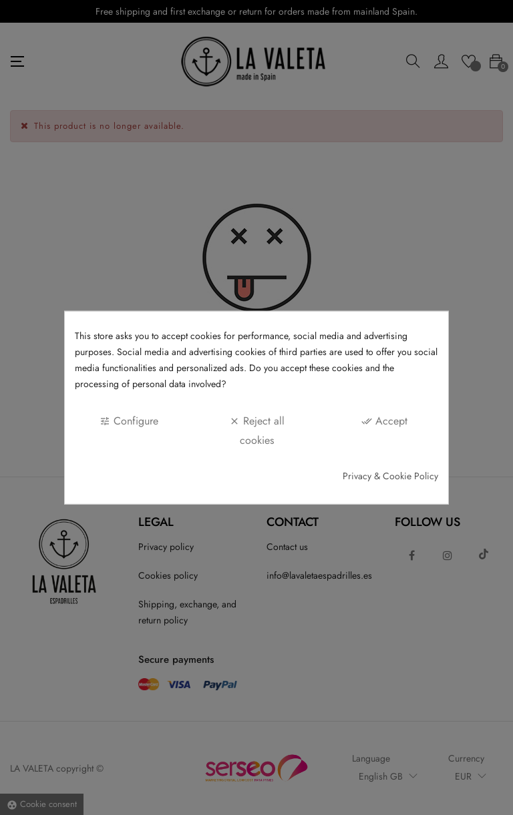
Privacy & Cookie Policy (390, 476)
